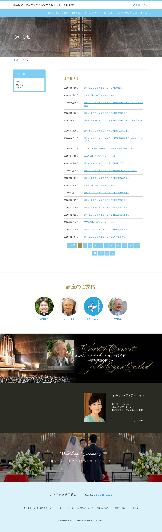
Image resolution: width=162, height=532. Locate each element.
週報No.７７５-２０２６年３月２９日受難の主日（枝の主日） (110, 171)
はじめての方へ (95, 13)
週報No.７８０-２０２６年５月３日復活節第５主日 (105, 113)
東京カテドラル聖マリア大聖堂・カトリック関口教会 (43, 5)
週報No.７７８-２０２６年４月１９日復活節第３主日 (106, 131)
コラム (19, 88)
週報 (18, 82)
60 (95, 253)
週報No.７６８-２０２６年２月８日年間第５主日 (108, 237)
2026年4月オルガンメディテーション (100, 185)
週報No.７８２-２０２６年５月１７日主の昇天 (104, 88)
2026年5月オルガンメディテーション (100, 156)
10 (112, 245)
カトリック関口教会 (63, 494)
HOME (50, 13)
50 (137, 245)
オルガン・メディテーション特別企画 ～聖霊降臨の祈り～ (109, 149)
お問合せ (144, 13)
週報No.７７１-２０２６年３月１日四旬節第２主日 (105, 207)
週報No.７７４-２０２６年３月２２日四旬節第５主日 (106, 178)
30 (124, 245)
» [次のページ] (112, 253)
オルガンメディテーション (127, 13)
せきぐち (20, 85)
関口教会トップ (46, 508)
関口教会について (79, 13)
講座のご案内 (109, 13)
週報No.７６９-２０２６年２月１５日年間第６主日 (105, 230)
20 (118, 245)
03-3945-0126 (103, 494)
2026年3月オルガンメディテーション (100, 222)
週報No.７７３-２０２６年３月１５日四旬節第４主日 (106, 193)
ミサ (57, 13)
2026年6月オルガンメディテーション (100, 95)
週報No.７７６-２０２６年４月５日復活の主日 (104, 163)
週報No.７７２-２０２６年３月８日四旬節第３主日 (105, 200)
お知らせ (65, 13)
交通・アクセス (142, 5)
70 (101, 253)
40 (131, 245)
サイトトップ (29, 508)
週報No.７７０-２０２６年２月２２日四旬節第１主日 (106, 215)
